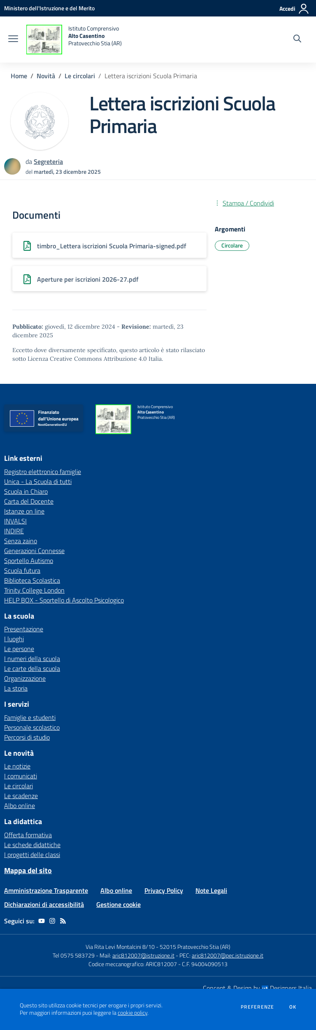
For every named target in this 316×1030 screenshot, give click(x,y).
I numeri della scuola (32, 658)
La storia (16, 688)
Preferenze (257, 1006)
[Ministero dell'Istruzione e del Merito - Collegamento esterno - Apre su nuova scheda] (49, 8)
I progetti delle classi (32, 855)
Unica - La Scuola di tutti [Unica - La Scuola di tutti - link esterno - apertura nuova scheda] (38, 481)
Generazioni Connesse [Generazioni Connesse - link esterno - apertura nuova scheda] (34, 551)
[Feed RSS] (63, 921)
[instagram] (52, 921)
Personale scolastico (32, 727)
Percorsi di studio (27, 737)
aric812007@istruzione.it (143, 955)
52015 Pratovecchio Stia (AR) (195, 946)
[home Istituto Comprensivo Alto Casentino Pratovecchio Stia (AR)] (74, 39)
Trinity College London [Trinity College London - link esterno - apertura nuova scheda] (34, 590)
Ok (293, 1006)
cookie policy (132, 1012)
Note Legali (211, 890)
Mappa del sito (28, 870)
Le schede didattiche (32, 845)
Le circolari (80, 76)
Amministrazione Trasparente (46, 890)
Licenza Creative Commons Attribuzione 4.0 (87, 358)
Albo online (19, 805)
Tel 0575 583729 (74, 955)
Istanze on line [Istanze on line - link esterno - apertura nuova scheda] (24, 511)
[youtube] (41, 921)
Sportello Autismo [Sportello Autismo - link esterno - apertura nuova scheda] (28, 560)
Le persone (19, 649)
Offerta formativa (28, 835)
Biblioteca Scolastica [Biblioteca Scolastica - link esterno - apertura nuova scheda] (32, 580)
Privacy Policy (163, 890)
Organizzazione (25, 678)
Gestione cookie (118, 904)
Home (19, 76)
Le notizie (17, 766)
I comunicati (20, 776)
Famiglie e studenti (30, 717)
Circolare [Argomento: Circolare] (232, 245)
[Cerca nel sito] (297, 39)
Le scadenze (21, 796)
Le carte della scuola (32, 668)
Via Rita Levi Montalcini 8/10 (120, 946)
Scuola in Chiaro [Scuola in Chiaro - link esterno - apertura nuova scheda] (26, 491)
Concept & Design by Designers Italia (257, 988)
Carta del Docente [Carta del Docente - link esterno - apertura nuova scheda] (28, 501)
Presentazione (23, 629)
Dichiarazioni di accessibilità (44, 904)
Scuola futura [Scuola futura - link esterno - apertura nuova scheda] (22, 570)
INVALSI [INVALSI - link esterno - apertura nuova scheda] (15, 521)
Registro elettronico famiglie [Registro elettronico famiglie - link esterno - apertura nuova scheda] (42, 471)
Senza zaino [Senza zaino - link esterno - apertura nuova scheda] (20, 541)
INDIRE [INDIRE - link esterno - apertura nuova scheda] (14, 531)
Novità (46, 76)
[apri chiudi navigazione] (13, 39)
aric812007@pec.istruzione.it (227, 955)
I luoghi (14, 639)
